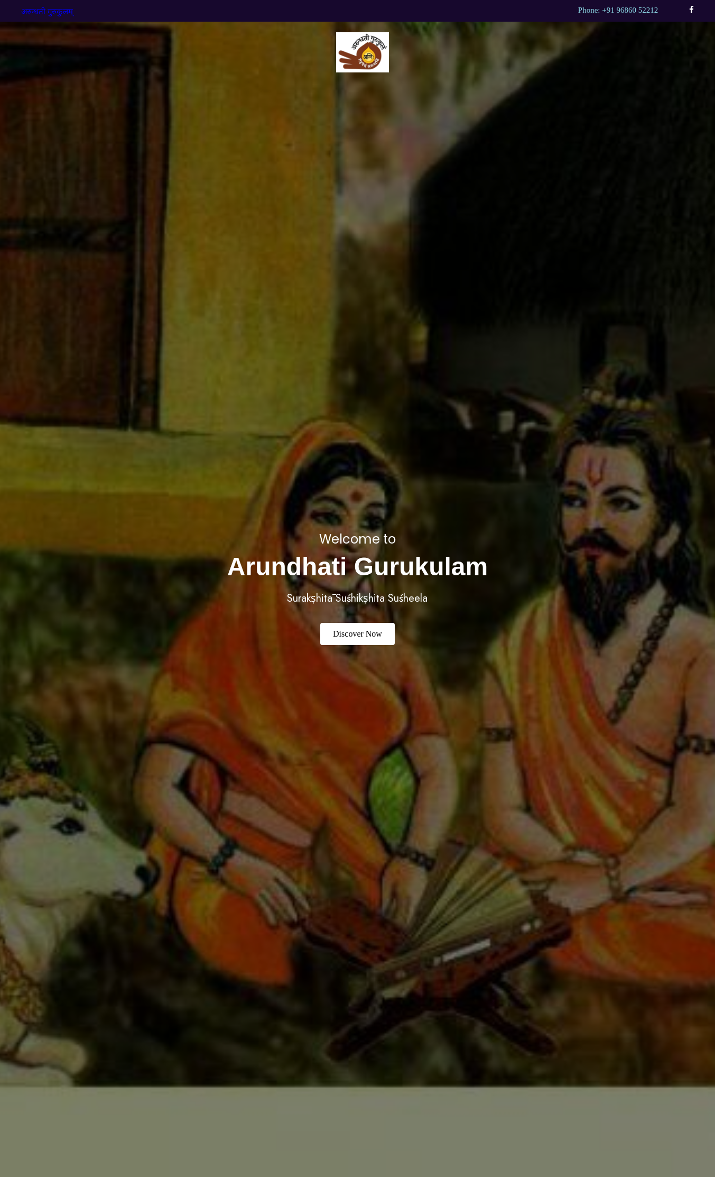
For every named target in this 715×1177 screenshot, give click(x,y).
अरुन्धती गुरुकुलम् (47, 11)
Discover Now (357, 633)
